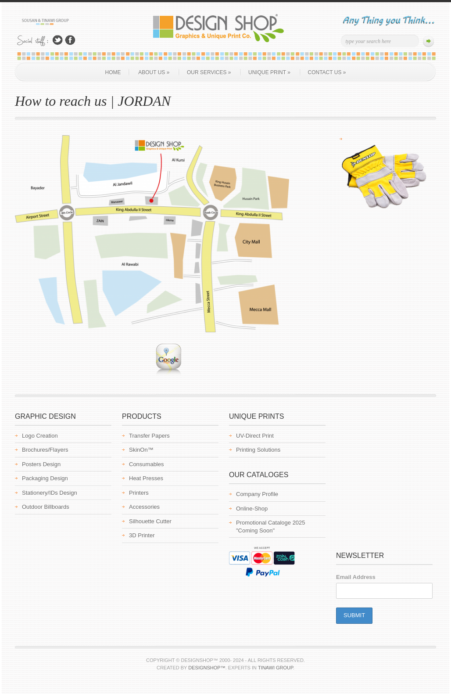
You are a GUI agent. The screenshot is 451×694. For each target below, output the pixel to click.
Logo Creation (40, 435)
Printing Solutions (258, 449)
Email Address (356, 577)
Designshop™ (206, 667)
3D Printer (142, 535)
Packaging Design (45, 478)
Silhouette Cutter (150, 521)
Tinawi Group (275, 667)
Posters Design (41, 464)
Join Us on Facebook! (70, 40)
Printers (139, 492)
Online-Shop (252, 508)
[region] (383, 175)
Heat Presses (146, 478)
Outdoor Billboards (45, 506)
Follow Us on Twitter (57, 40)
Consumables (146, 464)
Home (113, 72)
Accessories (144, 506)
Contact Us (327, 72)
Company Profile (257, 494)
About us (153, 72)
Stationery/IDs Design (49, 492)
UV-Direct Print (255, 435)
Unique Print (269, 72)
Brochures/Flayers (45, 449)
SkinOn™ (141, 449)
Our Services (209, 72)
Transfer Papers (149, 435)
